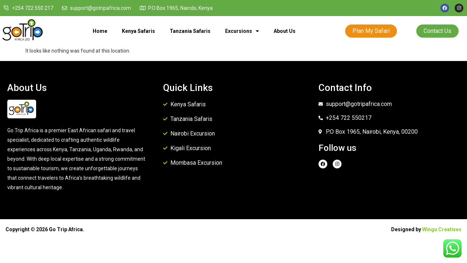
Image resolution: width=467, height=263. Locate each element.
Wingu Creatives (442, 229)
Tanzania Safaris (190, 31)
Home (100, 31)
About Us (285, 31)
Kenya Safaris (138, 31)
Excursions (242, 31)
